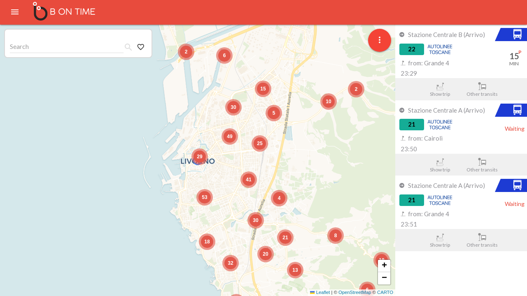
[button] (199, 156)
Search (19, 46)
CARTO (385, 292)
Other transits (482, 89)
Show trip (440, 89)
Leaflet (320, 292)
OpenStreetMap (354, 292)
